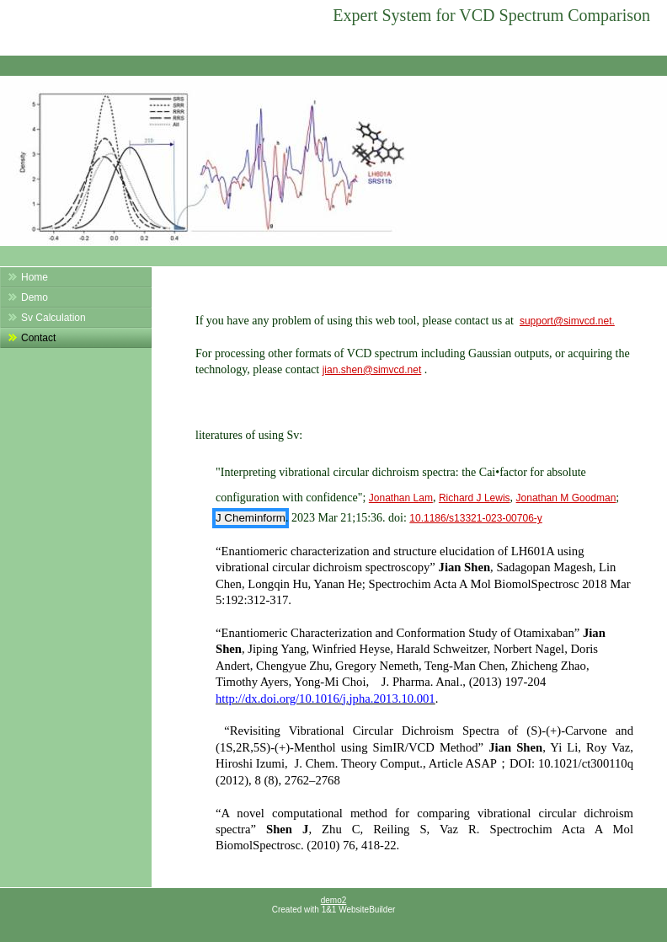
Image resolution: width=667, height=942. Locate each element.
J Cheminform (250, 517)
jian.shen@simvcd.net (372, 370)
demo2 (334, 900)
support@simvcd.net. (567, 321)
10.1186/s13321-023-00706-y (475, 518)
